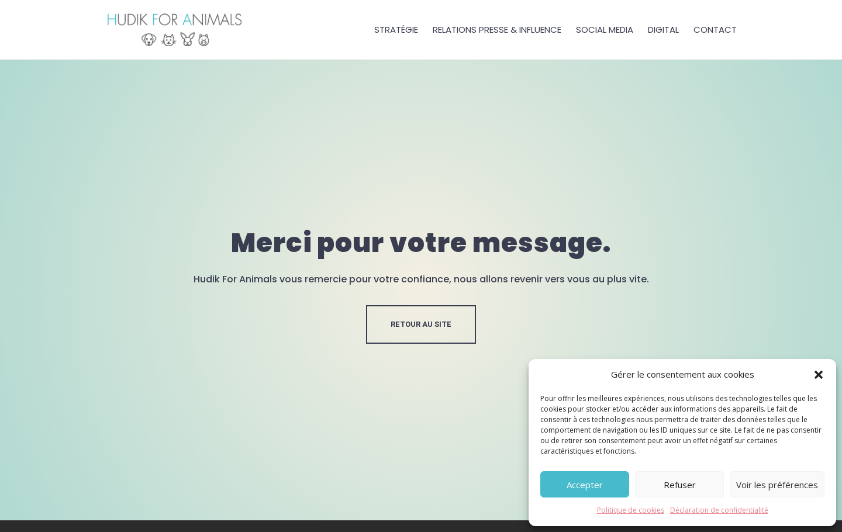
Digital (663, 31)
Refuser (680, 484)
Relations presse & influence (497, 31)
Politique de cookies (630, 510)
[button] (818, 375)
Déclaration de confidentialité (719, 510)
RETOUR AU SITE (421, 324)
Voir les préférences (777, 484)
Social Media (604, 31)
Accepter (585, 484)
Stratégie (396, 31)
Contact (715, 31)
